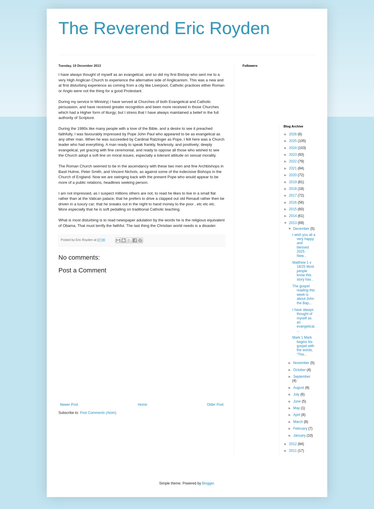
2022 (293, 161)
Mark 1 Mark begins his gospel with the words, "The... (303, 345)
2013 (293, 223)
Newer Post (69, 405)
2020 (293, 175)
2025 (293, 141)
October (300, 370)
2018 (293, 189)
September (301, 377)
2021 (293, 168)
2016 (293, 202)
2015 (293, 209)
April (297, 415)
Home (142, 405)
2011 (293, 451)
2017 (293, 195)
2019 (293, 182)
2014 (293, 216)
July (296, 394)
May (297, 408)
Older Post (215, 405)
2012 (293, 444)
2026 (293, 134)
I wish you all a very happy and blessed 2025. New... (303, 245)
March (298, 422)
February (300, 428)
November (301, 363)
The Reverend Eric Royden (164, 28)
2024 (293, 148)
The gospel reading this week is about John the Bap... (303, 294)
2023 (293, 155)
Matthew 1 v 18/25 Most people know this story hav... (303, 270)
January (300, 435)
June (297, 401)
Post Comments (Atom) (98, 413)
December (301, 229)
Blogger (208, 483)
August (299, 388)
